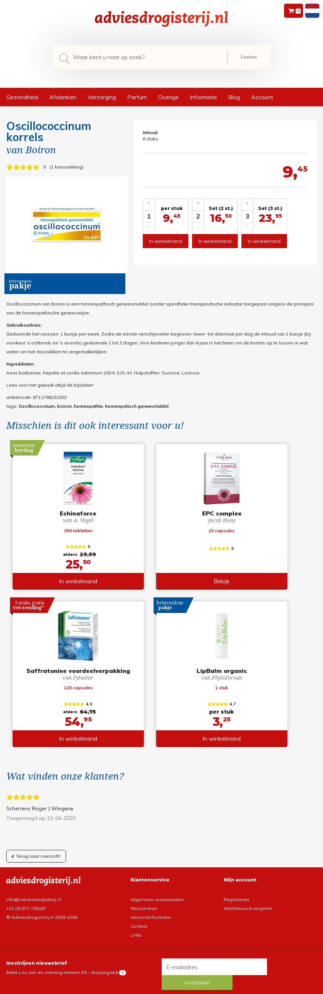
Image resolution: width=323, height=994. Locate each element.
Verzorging (102, 97)
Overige (168, 97)
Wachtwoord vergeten (248, 903)
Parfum (137, 97)
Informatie (203, 97)
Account (262, 97)
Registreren (236, 894)
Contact (139, 921)
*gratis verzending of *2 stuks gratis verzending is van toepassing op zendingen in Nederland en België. (161, 987)
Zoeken (248, 57)
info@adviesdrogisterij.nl (33, 894)
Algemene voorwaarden (157, 894)
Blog (234, 97)
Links (136, 930)
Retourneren (144, 903)
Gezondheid (22, 97)
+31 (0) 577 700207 (26, 903)
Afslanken (62, 97)
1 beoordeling (66, 167)
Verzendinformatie (151, 912)
